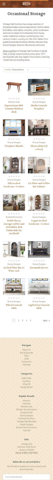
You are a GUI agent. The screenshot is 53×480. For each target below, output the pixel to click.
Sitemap (26, 365)
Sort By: (8, 70)
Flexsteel (27, 403)
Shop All (26, 384)
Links (26, 359)
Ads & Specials (26, 353)
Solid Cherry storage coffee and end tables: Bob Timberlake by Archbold (14, 227)
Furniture (26, 381)
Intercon (26, 400)
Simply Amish (26, 387)
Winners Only (26, 406)
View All (26, 430)
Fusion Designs (26, 424)
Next (46, 320)
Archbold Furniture (26, 418)
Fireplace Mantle (14, 146)
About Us (26, 350)
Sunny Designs (26, 415)
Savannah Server (39, 267)
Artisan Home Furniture (26, 427)
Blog (27, 356)
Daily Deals (26, 378)
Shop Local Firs (9, 51)
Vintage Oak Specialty (26, 421)
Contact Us (26, 362)
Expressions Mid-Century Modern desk (14, 108)
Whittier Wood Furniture (26, 409)
